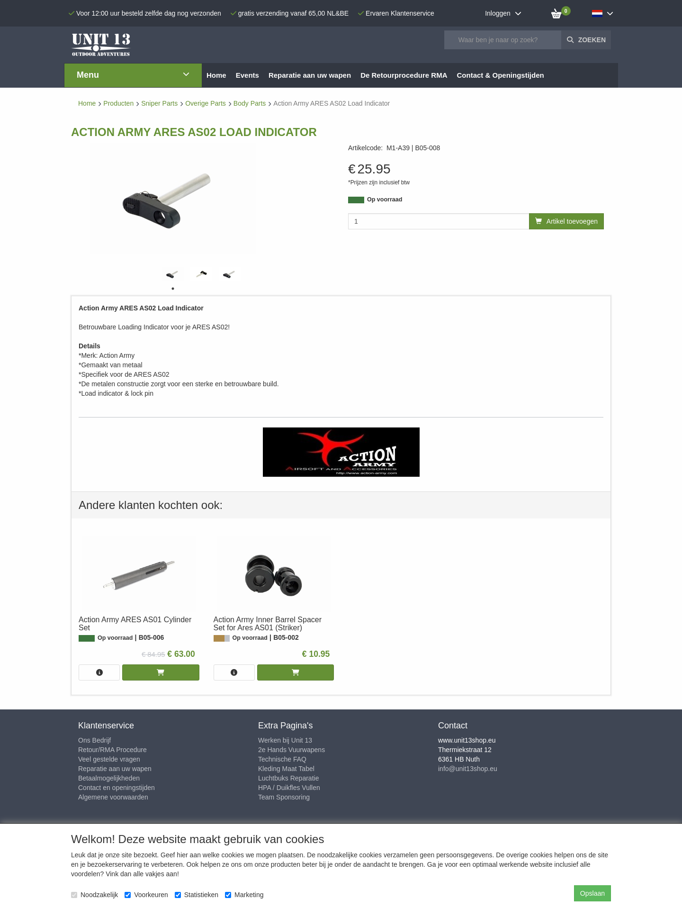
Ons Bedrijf (94, 740)
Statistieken (196, 895)
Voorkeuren (146, 895)
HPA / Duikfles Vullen (289, 787)
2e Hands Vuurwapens (291, 750)
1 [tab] (173, 288)
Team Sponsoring (284, 797)
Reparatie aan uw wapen (115, 768)
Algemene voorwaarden (113, 797)
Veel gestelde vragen (109, 759)
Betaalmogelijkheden (109, 778)
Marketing (244, 895)
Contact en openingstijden (116, 787)
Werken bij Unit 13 (285, 740)
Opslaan (592, 893)
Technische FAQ (282, 759)
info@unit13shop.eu (467, 768)
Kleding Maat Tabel (286, 768)
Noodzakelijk (94, 895)
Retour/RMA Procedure (112, 750)
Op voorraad (384, 199)
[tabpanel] (173, 274)
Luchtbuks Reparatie (288, 778)
